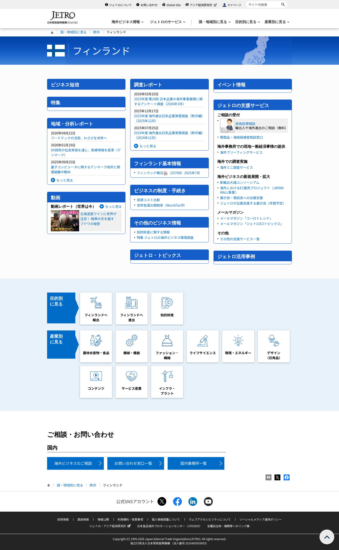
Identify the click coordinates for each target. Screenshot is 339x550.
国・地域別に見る (73, 32)
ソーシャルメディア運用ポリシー (260, 519)
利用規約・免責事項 (130, 519)
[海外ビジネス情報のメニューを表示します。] (127, 22)
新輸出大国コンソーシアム (239, 182)
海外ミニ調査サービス (236, 167)
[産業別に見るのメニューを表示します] (277, 22)
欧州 (96, 32)
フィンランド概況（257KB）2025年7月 (168, 172)
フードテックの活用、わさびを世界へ (79, 138)
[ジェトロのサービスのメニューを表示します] (167, 22)
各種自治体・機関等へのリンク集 (228, 526)
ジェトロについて (120, 5)
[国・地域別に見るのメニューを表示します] (214, 22)
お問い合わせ (149, 5)
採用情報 (63, 519)
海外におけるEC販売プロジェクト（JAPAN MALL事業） (252, 189)
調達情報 (83, 519)
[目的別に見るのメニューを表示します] (247, 22)
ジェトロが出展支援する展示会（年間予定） (253, 203)
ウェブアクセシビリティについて (210, 519)
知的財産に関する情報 (153, 232)
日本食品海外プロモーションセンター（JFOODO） (169, 526)
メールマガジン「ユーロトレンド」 (246, 218)
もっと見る (64, 180)
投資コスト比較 (148, 199)
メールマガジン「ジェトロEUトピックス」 (252, 223)
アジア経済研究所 (204, 5)
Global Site (173, 5)
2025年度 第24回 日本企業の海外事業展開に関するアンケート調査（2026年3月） (168, 101)
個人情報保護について (166, 519)
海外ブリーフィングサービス (241, 152)
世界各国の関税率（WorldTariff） (162, 205)
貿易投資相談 (245, 123)
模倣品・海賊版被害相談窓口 (241, 137)
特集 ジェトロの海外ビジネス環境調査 (165, 237)
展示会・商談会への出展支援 (241, 197)
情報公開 (103, 519)
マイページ (234, 5)
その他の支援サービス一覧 (240, 239)
